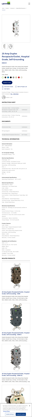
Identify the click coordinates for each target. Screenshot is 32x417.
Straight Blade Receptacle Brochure (11, 134)
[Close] (29, 405)
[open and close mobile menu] (29, 4)
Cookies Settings (10, 414)
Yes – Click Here (14, 94)
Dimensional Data (6, 127)
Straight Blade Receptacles (21, 8)
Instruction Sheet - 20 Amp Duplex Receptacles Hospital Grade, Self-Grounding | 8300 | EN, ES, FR (10, 109)
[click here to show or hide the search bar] (26, 4)
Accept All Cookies (21, 414)
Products (7, 8)
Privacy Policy (6, 411)
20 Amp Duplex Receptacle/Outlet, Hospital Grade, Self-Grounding (15, 293)
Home (3, 8)
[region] (16, 410)
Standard (3, 9)
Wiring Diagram (6, 131)
